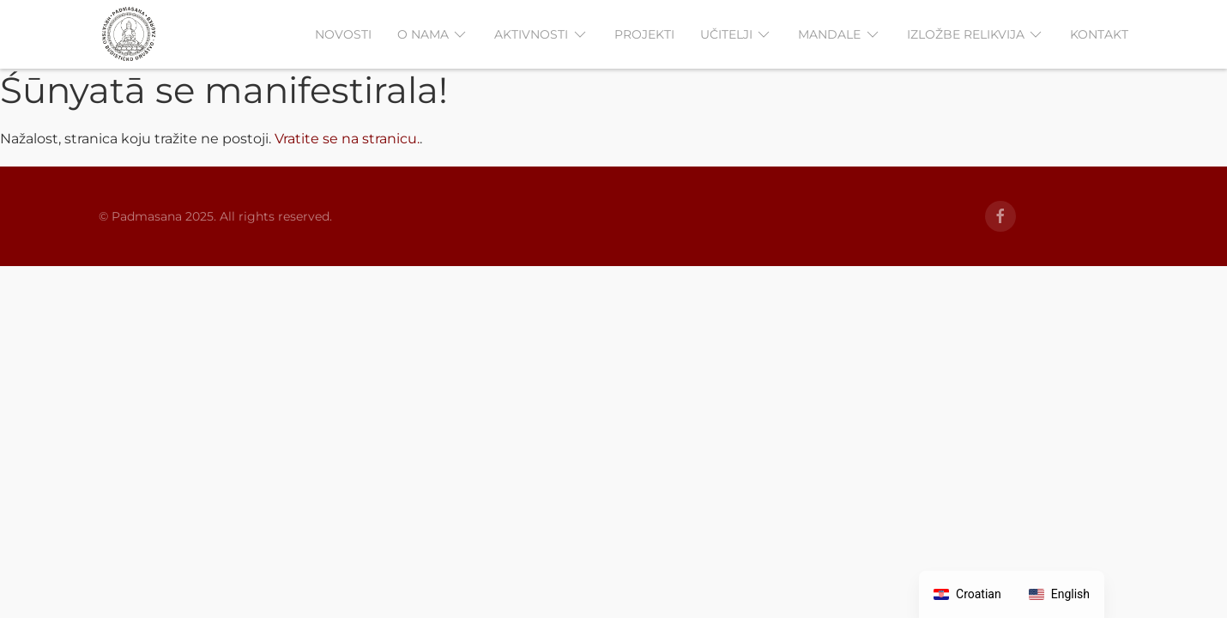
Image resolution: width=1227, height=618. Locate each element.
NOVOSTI (343, 34)
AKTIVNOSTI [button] (541, 34)
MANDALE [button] (839, 34)
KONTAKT (1099, 34)
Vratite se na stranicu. (347, 138)
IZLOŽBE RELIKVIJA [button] (976, 34)
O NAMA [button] (433, 34)
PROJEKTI (644, 34)
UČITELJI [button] (736, 34)
